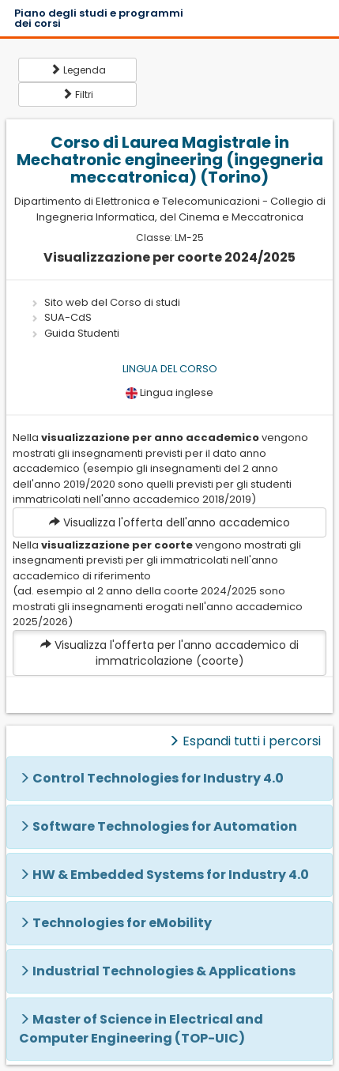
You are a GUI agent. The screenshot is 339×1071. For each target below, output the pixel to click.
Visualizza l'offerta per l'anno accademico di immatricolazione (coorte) (169, 653)
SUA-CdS (68, 317)
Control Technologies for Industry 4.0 (158, 778)
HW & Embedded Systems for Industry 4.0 (170, 874)
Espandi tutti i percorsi (244, 741)
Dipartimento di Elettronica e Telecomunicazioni (137, 201)
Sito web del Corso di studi (112, 302)
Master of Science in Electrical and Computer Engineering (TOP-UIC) (141, 1028)
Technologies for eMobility (122, 923)
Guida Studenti (81, 333)
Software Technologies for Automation (164, 826)
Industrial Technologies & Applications (164, 971)
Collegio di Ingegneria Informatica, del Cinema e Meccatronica (181, 209)
